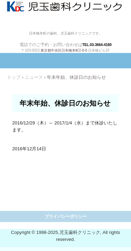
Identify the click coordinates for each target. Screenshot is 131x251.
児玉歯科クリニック (65, 15)
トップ (14, 77)
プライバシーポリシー (66, 216)
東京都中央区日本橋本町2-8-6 (64, 50)
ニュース (34, 77)
